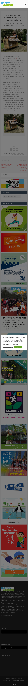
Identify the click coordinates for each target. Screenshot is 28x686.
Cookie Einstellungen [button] (8, 347)
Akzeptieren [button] (18, 347)
